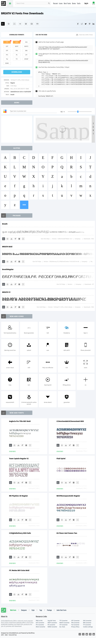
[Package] (26, 24)
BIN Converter (87, 622)
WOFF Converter (52, 622)
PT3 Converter (40, 625)
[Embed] (19, 238)
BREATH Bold (7, 247)
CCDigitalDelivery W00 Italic (20, 533)
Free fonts (4, 3)
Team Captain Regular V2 (19, 459)
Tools (79, 3)
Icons (61, 3)
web (16, 42)
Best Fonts (67, 3)
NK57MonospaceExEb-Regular (68, 496)
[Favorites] (8, 24)
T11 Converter (87, 625)
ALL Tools (62, 627)
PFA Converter (75, 622)
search (49, 3)
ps (16, 55)
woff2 (26, 46)
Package (49, 610)
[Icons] (31, 24)
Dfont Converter (40, 627)
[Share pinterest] (89, 23)
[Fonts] (37, 24)
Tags (40, 610)
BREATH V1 (6, 292)
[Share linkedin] (93, 23)
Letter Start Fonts (61, 610)
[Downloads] (11, 238)
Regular (12, 83)
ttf (7, 42)
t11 (16, 59)
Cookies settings (88, 627)
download (17, 72)
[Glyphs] (20, 24)
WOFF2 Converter (65, 622)
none (7, 63)
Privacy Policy (75, 627)
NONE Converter (52, 627)
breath (12, 94)
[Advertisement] (17, 129)
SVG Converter (87, 620)
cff (26, 55)
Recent (55, 3)
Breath (4, 224)
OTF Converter (75, 620)
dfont (26, 59)
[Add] (3, 24)
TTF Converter (64, 620)
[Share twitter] (85, 23)
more (24, 204)
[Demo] (14, 24)
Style (33, 610)
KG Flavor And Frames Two (67, 533)
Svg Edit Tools (52, 620)
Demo (74, 3)
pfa (17, 50)
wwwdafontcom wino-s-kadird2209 (20, 91)
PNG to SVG (39, 620)
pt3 (7, 55)
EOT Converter (40, 622)
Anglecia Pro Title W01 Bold (20, 421)
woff (16, 46)
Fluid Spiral (61, 459)
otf (7, 50)
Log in (86, 3)
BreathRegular (8, 269)
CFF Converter (64, 625)
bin (26, 50)
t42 (7, 59)
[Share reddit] (81, 23)
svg (26, 42)
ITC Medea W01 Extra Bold (19, 570)
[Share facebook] (77, 23)
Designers (24, 610)
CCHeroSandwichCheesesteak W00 (70, 421)
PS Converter (51, 625)
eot (7, 46)
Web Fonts (13, 610)
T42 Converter (75, 625)
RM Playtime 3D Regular (18, 496)
